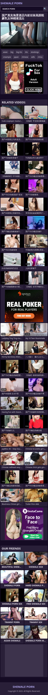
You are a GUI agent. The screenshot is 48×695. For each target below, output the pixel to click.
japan (16, 57)
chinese (25, 57)
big (12, 52)
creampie (7, 57)
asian (5, 52)
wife (33, 57)
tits (26, 52)
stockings (35, 52)
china (40, 57)
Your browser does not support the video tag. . (24, 35)
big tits (19, 52)
